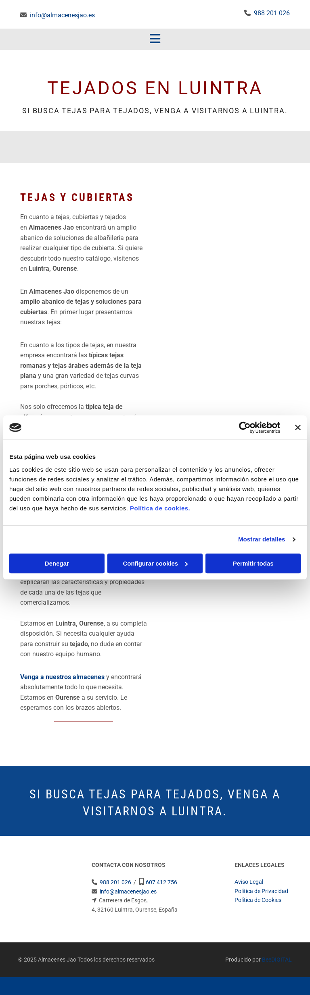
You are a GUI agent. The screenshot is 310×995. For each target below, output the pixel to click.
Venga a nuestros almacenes (62, 677)
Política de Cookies (258, 900)
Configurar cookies (155, 563)
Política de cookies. (160, 508)
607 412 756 (161, 882)
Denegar (57, 563)
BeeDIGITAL (277, 959)
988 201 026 (272, 13)
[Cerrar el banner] (298, 427)
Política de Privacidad (261, 891)
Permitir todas (253, 563)
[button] (155, 39)
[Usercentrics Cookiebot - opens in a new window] (244, 427)
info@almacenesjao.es (62, 15)
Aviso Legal (249, 882)
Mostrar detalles (261, 539)
